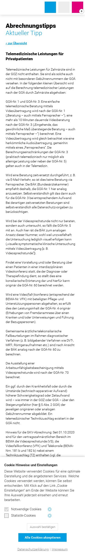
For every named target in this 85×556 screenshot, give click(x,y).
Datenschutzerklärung (33, 549)
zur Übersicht (17, 43)
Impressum (60, 549)
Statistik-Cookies (20, 515)
